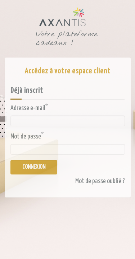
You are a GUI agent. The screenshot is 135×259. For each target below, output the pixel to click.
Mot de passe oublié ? (100, 181)
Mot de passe (27, 136)
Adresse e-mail (29, 108)
